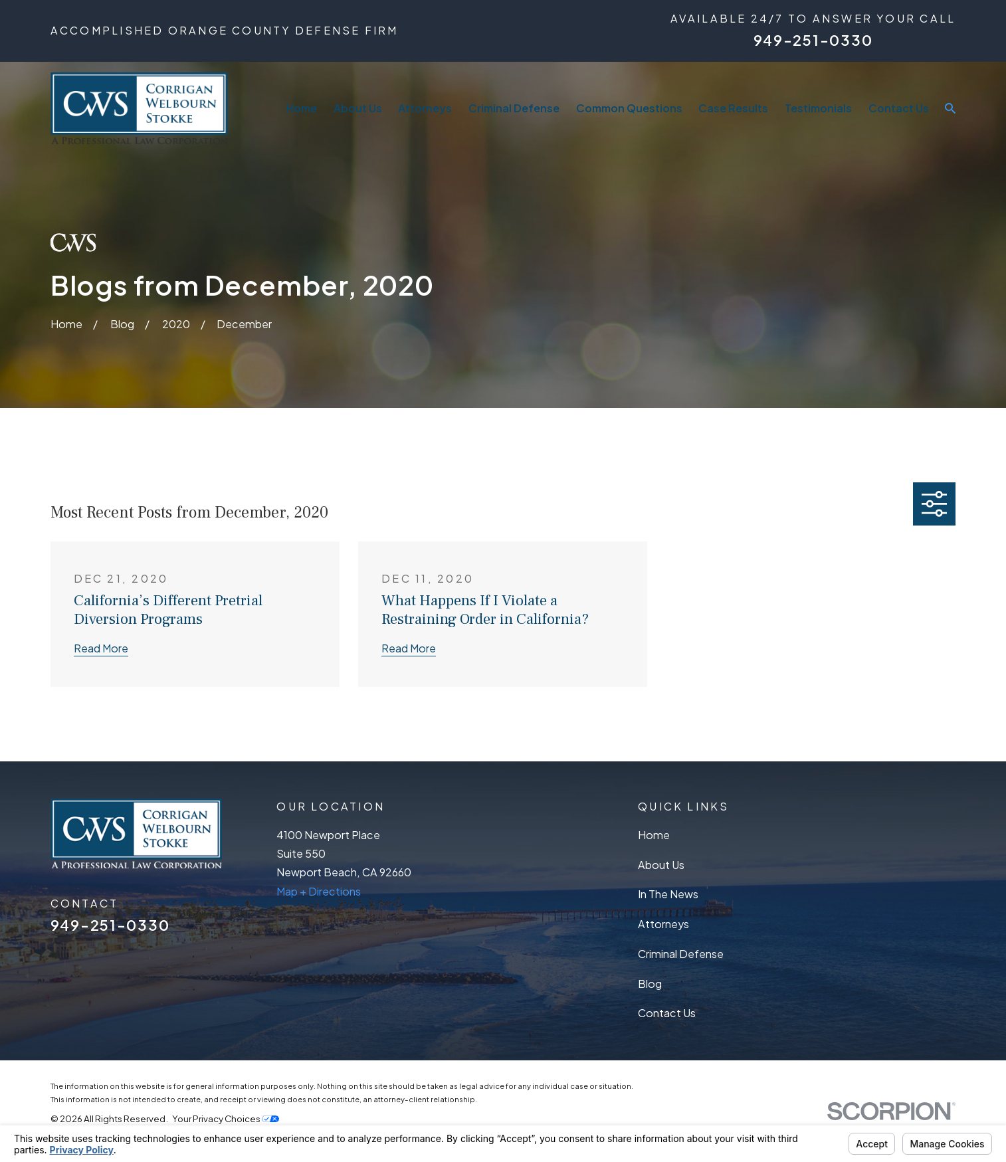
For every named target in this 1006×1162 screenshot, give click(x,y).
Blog (650, 984)
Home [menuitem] (301, 108)
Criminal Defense (681, 954)
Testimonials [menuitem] (818, 108)
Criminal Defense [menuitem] (513, 108)
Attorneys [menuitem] (425, 108)
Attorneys (663, 924)
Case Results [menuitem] (733, 108)
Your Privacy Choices (225, 1118)
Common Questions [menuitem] (629, 108)
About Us (661, 865)
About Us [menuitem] (358, 108)
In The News (668, 894)
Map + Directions (318, 891)
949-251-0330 (813, 40)
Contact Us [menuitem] (898, 108)
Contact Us (667, 1013)
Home (654, 835)
